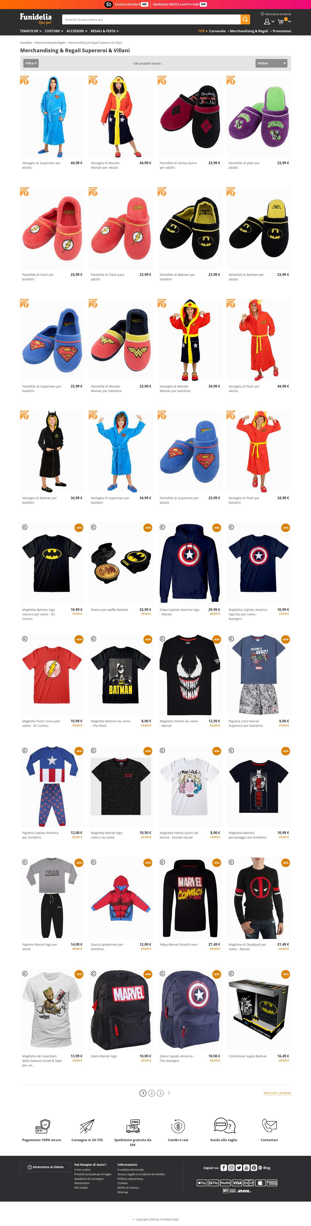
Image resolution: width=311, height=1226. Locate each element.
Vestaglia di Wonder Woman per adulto (105, 165)
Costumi (52, 31)
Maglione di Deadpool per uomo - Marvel (247, 946)
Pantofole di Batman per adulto (246, 277)
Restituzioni (81, 1183)
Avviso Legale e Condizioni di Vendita (141, 1174)
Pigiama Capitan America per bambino (40, 835)
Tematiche (29, 31)
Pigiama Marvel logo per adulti (39, 946)
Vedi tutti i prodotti (277, 1093)
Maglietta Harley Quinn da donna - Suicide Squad (179, 835)
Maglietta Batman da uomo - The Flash (110, 723)
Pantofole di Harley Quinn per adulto (178, 165)
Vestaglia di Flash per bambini (244, 500)
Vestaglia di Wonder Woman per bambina (175, 388)
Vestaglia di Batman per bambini (39, 500)
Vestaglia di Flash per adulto (244, 388)
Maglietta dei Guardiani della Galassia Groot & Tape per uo (42, 1060)
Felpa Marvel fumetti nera (178, 944)
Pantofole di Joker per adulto (244, 165)
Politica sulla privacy (130, 1179)
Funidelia (26, 42)
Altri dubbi (81, 1187)
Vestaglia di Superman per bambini (110, 500)
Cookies (122, 1183)
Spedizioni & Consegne (88, 1179)
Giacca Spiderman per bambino (107, 946)
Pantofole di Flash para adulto (107, 277)
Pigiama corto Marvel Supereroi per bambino (246, 723)
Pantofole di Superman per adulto (179, 500)
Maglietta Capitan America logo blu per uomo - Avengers (248, 614)
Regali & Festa (103, 31)
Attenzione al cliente (45, 1167)
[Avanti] (168, 1093)
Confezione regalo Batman (248, 1056)
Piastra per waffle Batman (109, 610)
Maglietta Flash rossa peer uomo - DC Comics (41, 723)
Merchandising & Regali (50, 42)
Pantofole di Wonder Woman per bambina (106, 388)
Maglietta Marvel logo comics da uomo (106, 835)
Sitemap (122, 1192)
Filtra (29, 63)
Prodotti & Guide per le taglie (92, 1174)
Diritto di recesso (128, 1187)
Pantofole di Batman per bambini (177, 277)
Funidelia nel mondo (130, 1170)
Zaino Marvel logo (104, 1056)
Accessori (75, 31)
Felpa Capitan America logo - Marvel (179, 612)
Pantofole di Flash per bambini (38, 277)
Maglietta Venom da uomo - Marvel (179, 723)
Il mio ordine (82, 1170)
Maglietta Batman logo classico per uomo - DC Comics (38, 614)
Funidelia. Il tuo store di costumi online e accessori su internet (35, 19)
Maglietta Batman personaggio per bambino (247, 835)
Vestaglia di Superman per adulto (41, 165)
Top (201, 31)
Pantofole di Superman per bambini (41, 388)
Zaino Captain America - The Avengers (177, 1058)
